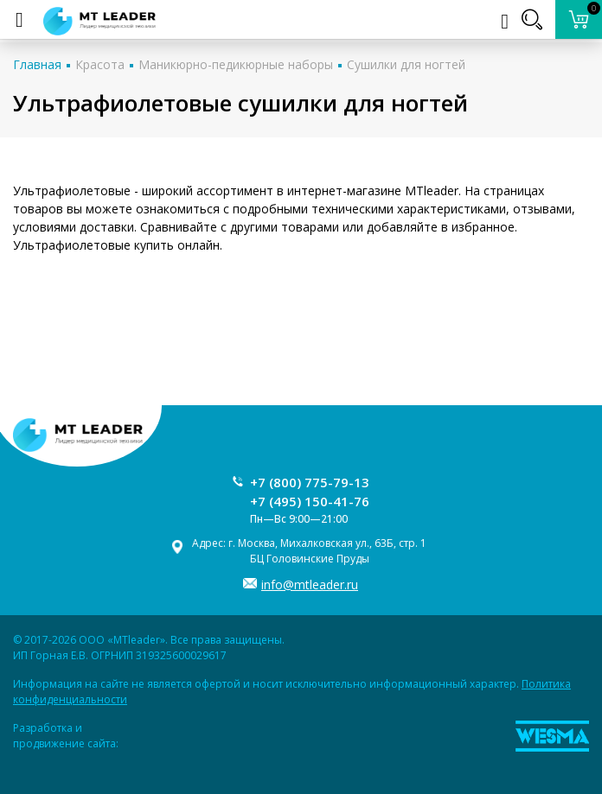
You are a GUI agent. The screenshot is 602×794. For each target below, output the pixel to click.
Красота (100, 64)
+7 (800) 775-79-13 (309, 482)
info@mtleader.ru (309, 584)
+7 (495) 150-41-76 (309, 501)
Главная (37, 64)
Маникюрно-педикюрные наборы (235, 64)
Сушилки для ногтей (406, 64)
